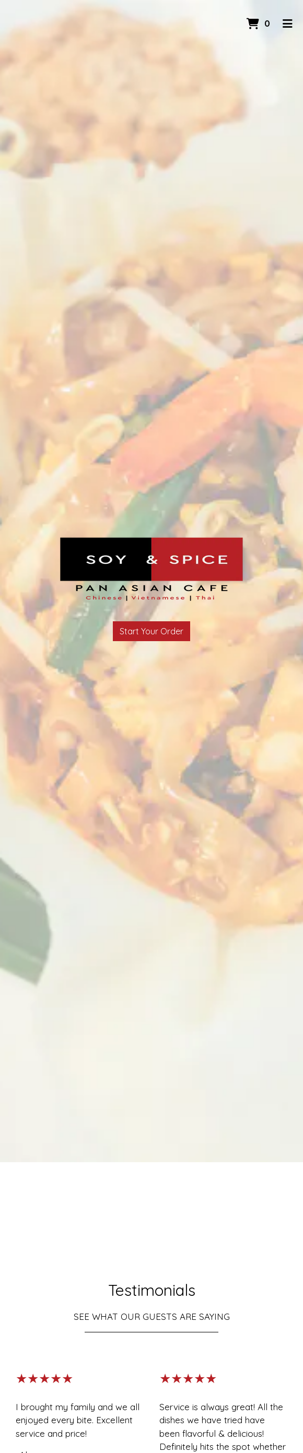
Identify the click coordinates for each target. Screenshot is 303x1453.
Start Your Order (151, 631)
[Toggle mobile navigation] (287, 23)
